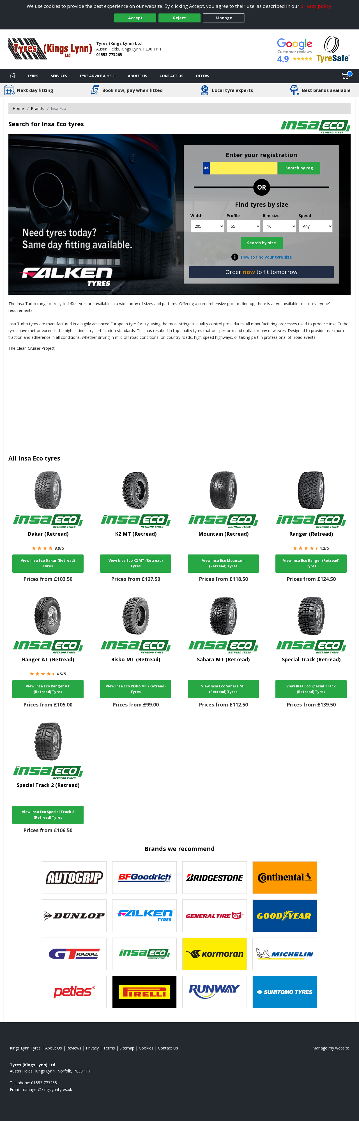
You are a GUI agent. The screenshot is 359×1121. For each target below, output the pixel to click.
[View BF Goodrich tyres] (144, 877)
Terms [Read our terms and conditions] (109, 1048)
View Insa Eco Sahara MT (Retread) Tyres (223, 689)
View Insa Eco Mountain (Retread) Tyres (223, 563)
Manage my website (330, 1048)
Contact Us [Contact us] (171, 75)
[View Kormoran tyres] (214, 954)
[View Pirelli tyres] (144, 992)
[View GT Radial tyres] (74, 954)
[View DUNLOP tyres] (74, 915)
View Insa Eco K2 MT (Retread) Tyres (136, 563)
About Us (137, 75)
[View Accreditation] (333, 48)
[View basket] (345, 76)
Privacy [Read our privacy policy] (92, 1048)
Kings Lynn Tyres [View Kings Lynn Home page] (25, 1048)
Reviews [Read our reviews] (73, 1048)
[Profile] (244, 226)
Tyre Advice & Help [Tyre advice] (97, 75)
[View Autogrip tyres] (74, 877)
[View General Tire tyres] (214, 915)
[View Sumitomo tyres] (284, 992)
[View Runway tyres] (214, 992)
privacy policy (315, 6)
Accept (135, 17)
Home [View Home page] (18, 108)
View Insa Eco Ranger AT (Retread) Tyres (48, 689)
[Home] (12, 76)
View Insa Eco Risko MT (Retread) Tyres (135, 689)
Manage (224, 17)
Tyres (32, 75)
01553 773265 (109, 54)
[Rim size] (280, 226)
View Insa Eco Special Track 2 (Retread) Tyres (48, 814)
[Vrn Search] (240, 168)
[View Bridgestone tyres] (214, 877)
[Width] (207, 226)
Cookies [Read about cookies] (146, 1048)
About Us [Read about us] (53, 1048)
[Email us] (47, 1089)
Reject (179, 17)
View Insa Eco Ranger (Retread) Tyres (311, 563)
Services (59, 75)
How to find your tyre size (266, 257)
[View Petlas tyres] (74, 992)
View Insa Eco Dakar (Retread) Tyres (48, 563)
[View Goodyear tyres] (284, 915)
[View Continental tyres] (284, 877)
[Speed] (316, 226)
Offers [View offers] (202, 75)
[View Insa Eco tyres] (144, 954)
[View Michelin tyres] (284, 954)
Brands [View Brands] (37, 108)
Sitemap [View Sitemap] (126, 1048)
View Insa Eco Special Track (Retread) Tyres (311, 689)
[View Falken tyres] (144, 915)
